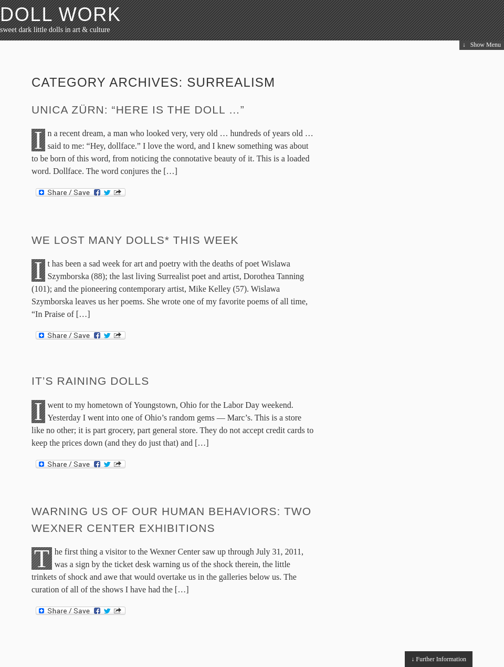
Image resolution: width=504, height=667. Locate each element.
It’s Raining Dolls (90, 381)
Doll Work (60, 14)
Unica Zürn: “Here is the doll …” (138, 110)
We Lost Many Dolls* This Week (135, 240)
